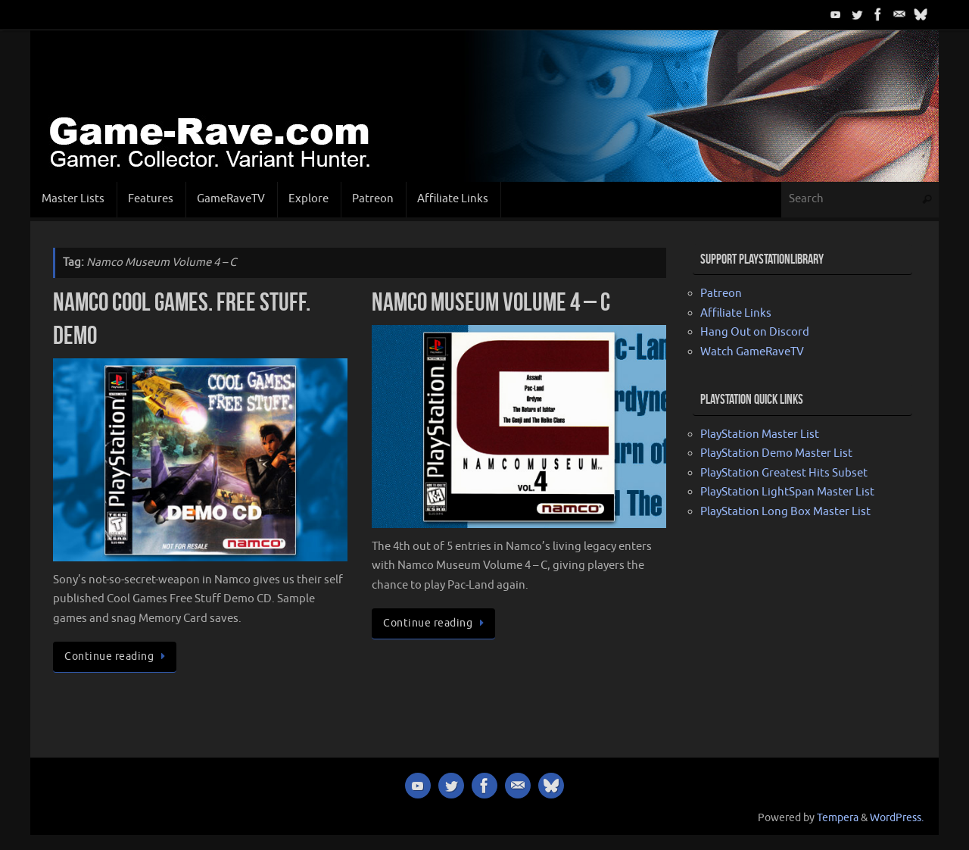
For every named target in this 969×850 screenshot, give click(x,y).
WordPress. (897, 817)
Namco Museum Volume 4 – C (491, 302)
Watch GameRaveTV (752, 352)
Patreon (721, 293)
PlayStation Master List (759, 434)
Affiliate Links (735, 313)
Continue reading (117, 656)
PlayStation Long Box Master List (785, 512)
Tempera (837, 817)
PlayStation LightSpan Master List (787, 492)
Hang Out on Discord (754, 332)
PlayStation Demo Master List (776, 453)
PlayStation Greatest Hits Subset (784, 473)
